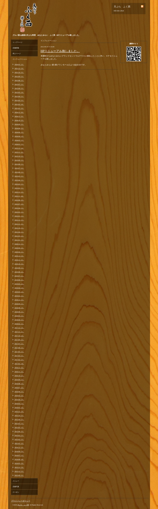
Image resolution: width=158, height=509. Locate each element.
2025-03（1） (19, 100)
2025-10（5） (19, 72)
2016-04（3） (19, 399)
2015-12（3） (19, 411)
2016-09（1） (19, 379)
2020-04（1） (19, 252)
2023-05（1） (19, 176)
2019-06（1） (19, 280)
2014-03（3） (19, 463)
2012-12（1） (19, 471)
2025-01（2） (19, 108)
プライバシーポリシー (20, 501)
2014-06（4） (19, 459)
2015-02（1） (19, 439)
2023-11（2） (19, 152)
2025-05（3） (19, 92)
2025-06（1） (19, 88)
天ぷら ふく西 (23, 505)
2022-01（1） (19, 216)
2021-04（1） (19, 232)
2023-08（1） (19, 164)
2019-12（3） (19, 256)
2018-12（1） (19, 300)
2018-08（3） (19, 308)
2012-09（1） (19, 475)
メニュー (16, 481)
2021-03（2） (19, 236)
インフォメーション (20, 59)
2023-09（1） (19, 160)
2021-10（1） (19, 228)
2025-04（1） (19, 96)
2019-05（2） (19, 284)
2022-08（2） (19, 200)
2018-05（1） (19, 316)
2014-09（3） (19, 451)
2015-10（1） (19, 415)
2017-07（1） (19, 344)
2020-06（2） (19, 248)
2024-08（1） (19, 128)
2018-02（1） (19, 324)
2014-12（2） (19, 447)
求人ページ (17, 53)
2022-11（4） (19, 196)
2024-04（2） (19, 136)
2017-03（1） (19, 356)
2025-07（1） (19, 84)
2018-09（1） (19, 304)
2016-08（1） (19, 383)
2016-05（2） (19, 395)
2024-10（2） (19, 120)
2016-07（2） (19, 387)
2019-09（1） (19, 268)
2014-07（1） (19, 455)
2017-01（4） (19, 364)
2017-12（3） (19, 328)
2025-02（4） (19, 104)
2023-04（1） (19, 180)
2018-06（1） (19, 312)
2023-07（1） (19, 168)
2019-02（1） (19, 296)
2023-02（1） (19, 188)
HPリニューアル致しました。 (60, 51)
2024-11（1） (19, 116)
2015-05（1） (19, 427)
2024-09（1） (19, 124)
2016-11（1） (19, 371)
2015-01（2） (19, 443)
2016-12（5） (19, 367)
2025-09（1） (19, 76)
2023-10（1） (19, 156)
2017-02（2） (19, 360)
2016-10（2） (19, 375)
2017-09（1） (19, 340)
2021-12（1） (19, 220)
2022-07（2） (19, 204)
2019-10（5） (19, 264)
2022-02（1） (19, 212)
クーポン (16, 492)
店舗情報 (16, 48)
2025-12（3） (19, 68)
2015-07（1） (19, 423)
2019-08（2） (19, 272)
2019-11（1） (19, 260)
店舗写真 (16, 486)
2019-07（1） (19, 276)
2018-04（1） (19, 320)
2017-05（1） (19, 352)
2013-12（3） (19, 467)
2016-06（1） (19, 391)
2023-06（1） (19, 172)
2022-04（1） (19, 208)
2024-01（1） (19, 144)
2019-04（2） (19, 288)
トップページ (17, 42)
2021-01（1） (19, 240)
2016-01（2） (19, 407)
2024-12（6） (19, 112)
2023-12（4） (19, 148)
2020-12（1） (19, 244)
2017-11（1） (19, 332)
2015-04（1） (19, 431)
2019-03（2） (19, 292)
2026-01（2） (19, 64)
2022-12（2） (19, 192)
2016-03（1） (19, 403)
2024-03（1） (19, 140)
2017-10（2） (19, 336)
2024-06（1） (19, 132)
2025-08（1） (19, 80)
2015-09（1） (19, 419)
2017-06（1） (19, 348)
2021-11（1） (19, 224)
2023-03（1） (19, 184)
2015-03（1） (19, 435)
